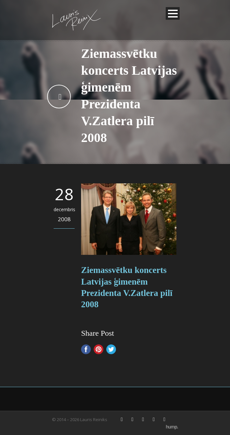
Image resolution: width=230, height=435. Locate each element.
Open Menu (173, 13)
